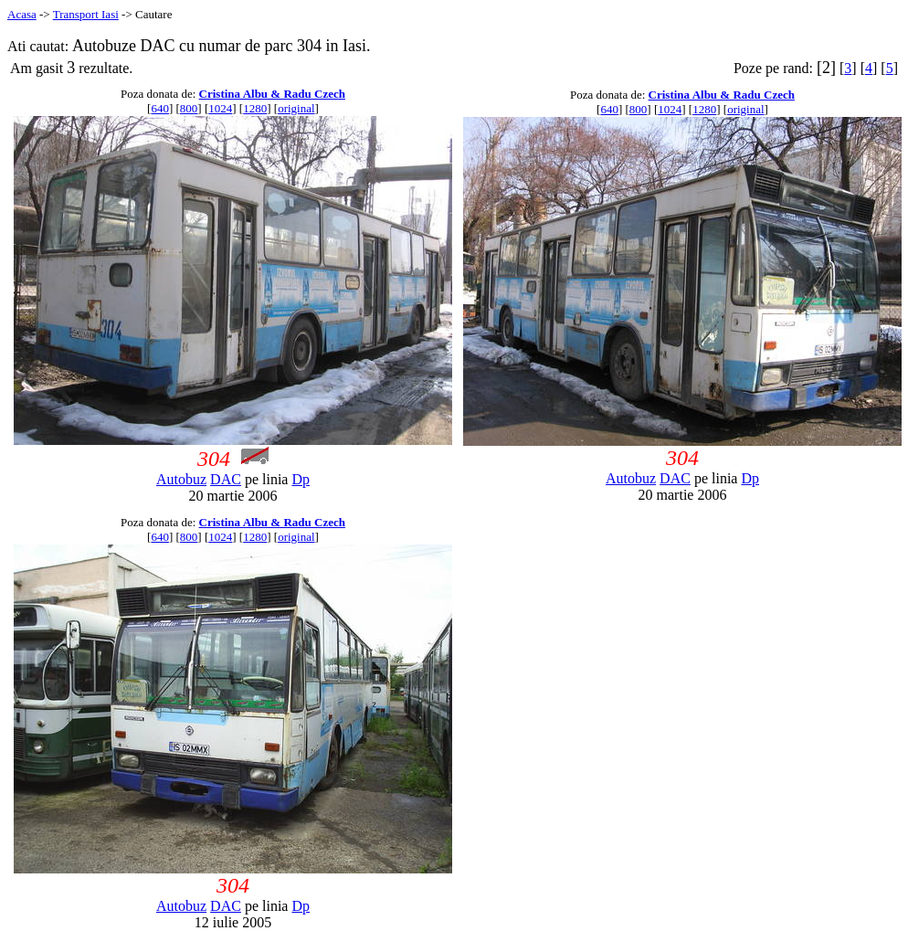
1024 (220, 108)
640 (160, 108)
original (296, 108)
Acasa (22, 14)
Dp (300, 479)
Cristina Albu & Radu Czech (272, 93)
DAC (225, 479)
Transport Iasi (86, 14)
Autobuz (181, 479)
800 (189, 108)
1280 (255, 108)
